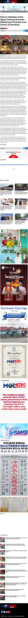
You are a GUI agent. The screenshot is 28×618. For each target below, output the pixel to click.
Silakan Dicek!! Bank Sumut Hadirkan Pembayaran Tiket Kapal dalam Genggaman (6, 222)
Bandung (4, 14)
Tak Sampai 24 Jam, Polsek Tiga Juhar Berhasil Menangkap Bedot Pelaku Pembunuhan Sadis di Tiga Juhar (17, 571)
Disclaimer (10, 616)
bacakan (2, 28)
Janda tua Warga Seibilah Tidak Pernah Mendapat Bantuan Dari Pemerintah (20, 207)
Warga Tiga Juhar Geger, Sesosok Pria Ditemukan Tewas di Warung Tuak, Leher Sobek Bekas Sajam (16, 558)
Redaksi (2, 616)
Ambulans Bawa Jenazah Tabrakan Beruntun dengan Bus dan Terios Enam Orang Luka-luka (15, 545)
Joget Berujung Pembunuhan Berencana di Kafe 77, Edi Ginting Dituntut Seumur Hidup (16, 538)
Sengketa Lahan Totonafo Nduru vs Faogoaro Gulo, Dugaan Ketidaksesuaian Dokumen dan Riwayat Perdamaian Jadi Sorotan (16, 584)
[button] (26, 0)
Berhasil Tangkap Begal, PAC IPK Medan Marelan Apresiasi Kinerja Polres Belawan (16, 564)
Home (1, 14)
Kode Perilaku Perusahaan (18, 616)
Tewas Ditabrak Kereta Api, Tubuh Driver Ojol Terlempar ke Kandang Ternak (15, 577)
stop (6, 28)
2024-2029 (16, 62)
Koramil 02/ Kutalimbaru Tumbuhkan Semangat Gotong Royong (20, 222)
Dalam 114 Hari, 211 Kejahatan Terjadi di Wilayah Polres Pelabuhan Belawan (21, 192)
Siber (6, 616)
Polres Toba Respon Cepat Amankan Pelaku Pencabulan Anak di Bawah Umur (15, 590)
